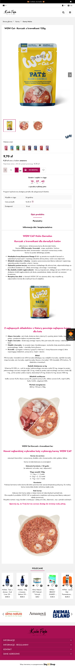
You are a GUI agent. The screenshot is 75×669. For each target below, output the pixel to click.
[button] (69, 5)
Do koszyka (31, 170)
